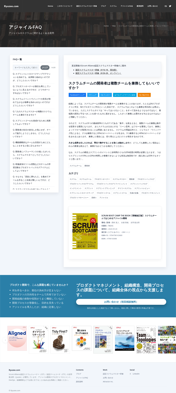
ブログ (78, 369)
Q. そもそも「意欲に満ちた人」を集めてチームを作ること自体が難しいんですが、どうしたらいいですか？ (32, 175)
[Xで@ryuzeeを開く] (170, 6)
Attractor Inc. (108, 377)
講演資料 (79, 377)
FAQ (114, 21)
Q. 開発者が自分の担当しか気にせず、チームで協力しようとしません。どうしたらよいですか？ (32, 128)
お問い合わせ (108, 373)
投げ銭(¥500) (144, 90)
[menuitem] (50, 6)
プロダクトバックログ (145, 174)
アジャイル (103, 193)
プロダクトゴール (103, 188)
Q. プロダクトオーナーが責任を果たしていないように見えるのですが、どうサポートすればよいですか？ (32, 84)
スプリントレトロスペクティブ (82, 188)
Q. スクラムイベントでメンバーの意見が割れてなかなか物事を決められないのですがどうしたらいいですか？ (32, 97)
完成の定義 (134, 188)
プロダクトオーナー (102, 174)
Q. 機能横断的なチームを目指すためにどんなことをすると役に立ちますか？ (32, 139)
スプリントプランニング (105, 183)
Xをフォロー (105, 90)
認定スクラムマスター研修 (113, 369)
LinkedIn (136, 369)
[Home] (11, 6)
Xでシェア (93, 90)
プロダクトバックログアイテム (82, 179)
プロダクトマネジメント (150, 188)
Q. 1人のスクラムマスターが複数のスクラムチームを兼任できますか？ (32, 108)
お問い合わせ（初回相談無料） (121, 297)
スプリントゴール (120, 188)
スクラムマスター (119, 174)
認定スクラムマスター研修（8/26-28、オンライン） (99, 68)
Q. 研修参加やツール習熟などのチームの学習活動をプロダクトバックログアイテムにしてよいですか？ (32, 162)
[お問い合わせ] (166, 6)
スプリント (89, 183)
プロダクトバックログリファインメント (112, 179)
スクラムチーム (76, 161)
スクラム (73, 174)
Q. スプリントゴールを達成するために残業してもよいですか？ (32, 117)
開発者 (87, 161)
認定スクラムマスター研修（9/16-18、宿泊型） (97, 65)
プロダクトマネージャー (79, 193)
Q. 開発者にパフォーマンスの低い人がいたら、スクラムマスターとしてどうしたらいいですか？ (32, 150)
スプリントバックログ (138, 179)
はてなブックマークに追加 (125, 90)
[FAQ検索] (26, 63)
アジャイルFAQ (82, 373)
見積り (94, 193)
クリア (45, 62)
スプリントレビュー (142, 183)
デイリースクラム (125, 183)
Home (106, 21)
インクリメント (76, 183)
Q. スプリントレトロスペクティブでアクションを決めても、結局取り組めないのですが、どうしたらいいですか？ (32, 72)
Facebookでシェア (77, 90)
